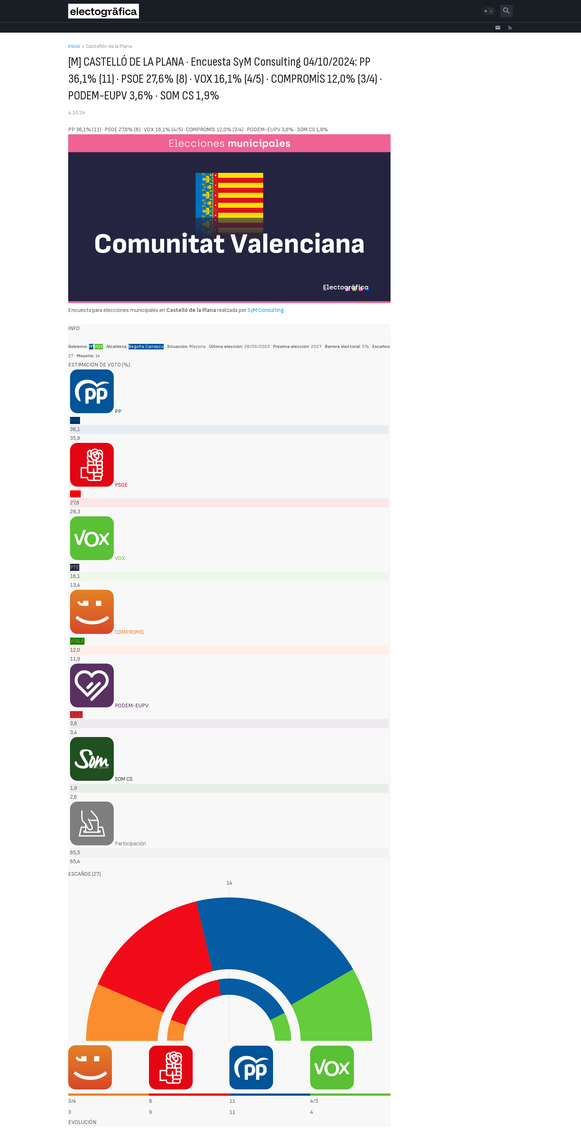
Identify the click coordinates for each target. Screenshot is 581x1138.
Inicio (74, 46)
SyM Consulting (266, 310)
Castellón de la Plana (109, 46)
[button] (488, 11)
